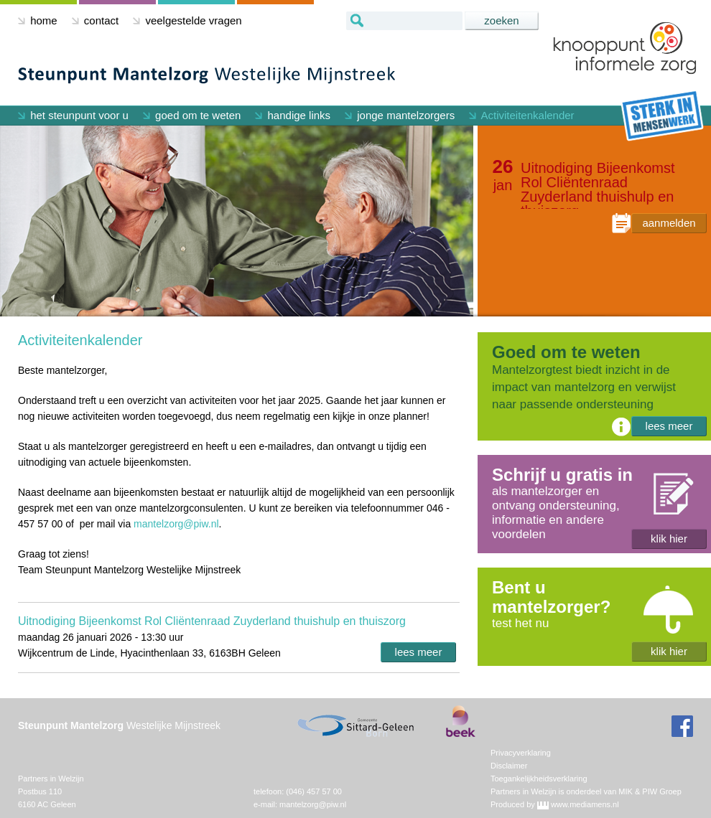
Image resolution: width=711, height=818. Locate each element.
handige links (292, 115)
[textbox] (404, 20)
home (37, 20)
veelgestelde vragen (187, 20)
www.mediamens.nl (585, 804)
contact (95, 20)
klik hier (669, 538)
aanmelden (668, 223)
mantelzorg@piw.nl (176, 524)
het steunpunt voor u (73, 115)
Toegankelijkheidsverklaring (539, 778)
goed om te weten (192, 115)
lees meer (418, 652)
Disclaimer (509, 765)
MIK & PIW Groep (649, 791)
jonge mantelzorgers (400, 115)
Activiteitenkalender (521, 115)
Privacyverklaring (521, 752)
